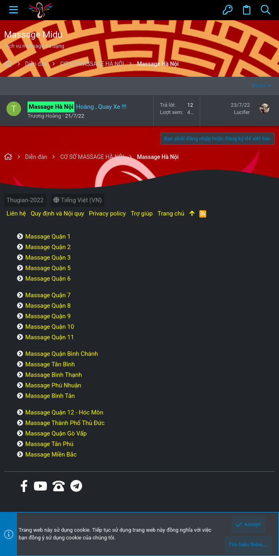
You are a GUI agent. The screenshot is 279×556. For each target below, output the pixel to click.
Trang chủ (171, 213)
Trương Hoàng (44, 116)
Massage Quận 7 (47, 295)
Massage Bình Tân (50, 396)
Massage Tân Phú (49, 444)
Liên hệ (16, 213)
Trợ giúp (141, 213)
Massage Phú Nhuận (53, 385)
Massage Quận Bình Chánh (61, 353)
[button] (13, 10)
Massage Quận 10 (49, 326)
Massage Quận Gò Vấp (56, 433)
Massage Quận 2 (47, 247)
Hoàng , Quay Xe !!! (101, 106)
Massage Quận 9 (47, 316)
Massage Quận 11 (49, 337)
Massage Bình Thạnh (53, 374)
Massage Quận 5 (47, 268)
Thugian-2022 (25, 200)
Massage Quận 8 (47, 305)
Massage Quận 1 (47, 236)
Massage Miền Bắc (50, 454)
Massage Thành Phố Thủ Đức (64, 423)
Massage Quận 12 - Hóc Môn (64, 412)
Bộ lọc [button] (259, 85)
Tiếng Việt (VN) (77, 200)
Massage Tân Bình (50, 364)
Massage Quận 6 (47, 278)
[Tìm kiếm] (265, 10)
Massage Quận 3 (47, 257)
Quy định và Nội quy (57, 213)
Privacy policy (107, 213)
